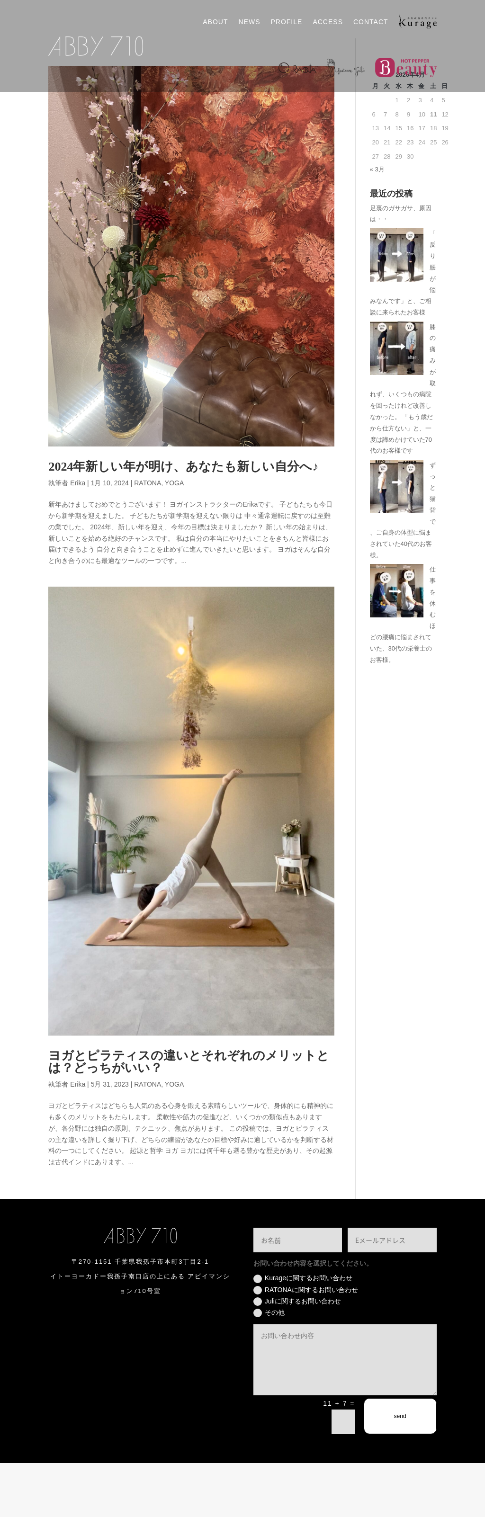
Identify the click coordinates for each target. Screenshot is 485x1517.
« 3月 (377, 222)
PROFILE (286, 22)
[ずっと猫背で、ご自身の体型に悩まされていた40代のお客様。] (396, 542)
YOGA (174, 537)
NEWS (249, 22)
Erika (77, 537)
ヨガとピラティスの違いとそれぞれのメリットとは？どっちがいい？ (188, 1116)
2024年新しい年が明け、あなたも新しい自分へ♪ (183, 520)
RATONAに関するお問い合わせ (305, 1343)
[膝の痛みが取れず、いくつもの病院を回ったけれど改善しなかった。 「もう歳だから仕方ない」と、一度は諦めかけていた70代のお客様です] (396, 403)
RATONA (147, 537)
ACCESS (328, 22)
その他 (269, 1366)
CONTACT (370, 22)
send (400, 1469)
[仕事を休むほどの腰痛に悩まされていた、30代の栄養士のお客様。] (396, 646)
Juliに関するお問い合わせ (297, 1355)
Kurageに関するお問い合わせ (302, 1332)
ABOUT (215, 22)
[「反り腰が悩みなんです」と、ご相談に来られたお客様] (396, 310)
